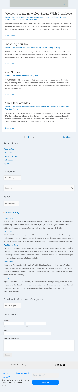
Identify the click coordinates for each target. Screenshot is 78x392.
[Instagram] (64, 365)
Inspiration (37, 17)
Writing (57, 47)
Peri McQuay (12, 212)
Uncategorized (31, 19)
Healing (29, 17)
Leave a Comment (12, 17)
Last (27, 326)
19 (37, 137)
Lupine (6, 163)
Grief (23, 17)
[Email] (61, 365)
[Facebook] (55, 365)
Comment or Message (12, 338)
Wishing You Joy (16, 44)
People (36, 76)
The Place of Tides (17, 103)
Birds (30, 106)
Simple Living (18, 19)
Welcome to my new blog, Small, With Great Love (38, 13)
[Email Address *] (45, 375)
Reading (8, 19)
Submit (7, 355)
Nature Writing (34, 47)
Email (6, 330)
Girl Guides (12, 72)
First (5, 326)
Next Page (68, 137)
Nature (63, 17)
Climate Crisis (39, 106)
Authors (24, 76)
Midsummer (8, 160)
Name (6, 320)
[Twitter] (58, 365)
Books (30, 76)
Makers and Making (51, 17)
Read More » (10, 36)
